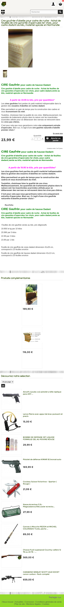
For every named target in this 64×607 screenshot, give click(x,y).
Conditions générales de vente (49, 602)
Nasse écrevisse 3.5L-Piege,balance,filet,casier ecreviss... (39, 505)
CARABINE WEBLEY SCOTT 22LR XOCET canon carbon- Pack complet (41, 573)
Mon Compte (53, 4)
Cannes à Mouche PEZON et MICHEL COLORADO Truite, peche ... (40, 527)
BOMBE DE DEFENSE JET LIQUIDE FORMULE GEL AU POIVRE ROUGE (38, 438)
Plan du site (20, 604)
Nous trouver (8, 602)
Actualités (19, 602)
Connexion (29, 602)
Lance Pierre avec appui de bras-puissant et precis (43, 415)
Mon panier (60, 4)
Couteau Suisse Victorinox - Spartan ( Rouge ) (40, 482)
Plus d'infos (9, 205)
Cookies (45, 604)
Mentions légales (33, 604)
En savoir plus (58, 133)
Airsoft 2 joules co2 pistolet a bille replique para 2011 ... (42, 393)
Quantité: (37, 136)
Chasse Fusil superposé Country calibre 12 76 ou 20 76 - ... (42, 551)
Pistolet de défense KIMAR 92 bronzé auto (42, 459)
